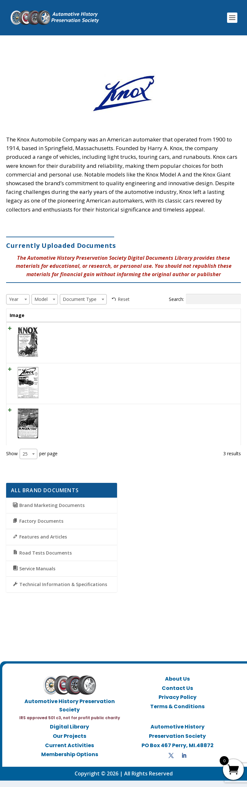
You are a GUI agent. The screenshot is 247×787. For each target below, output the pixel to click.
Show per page (32, 460)
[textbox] (15, 299)
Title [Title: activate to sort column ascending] (44, 315)
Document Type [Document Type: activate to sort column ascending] (180, 318)
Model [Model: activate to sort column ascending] (149, 315)
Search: (205, 299)
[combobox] (18, 299)
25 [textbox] (25, 460)
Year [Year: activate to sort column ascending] (125, 315)
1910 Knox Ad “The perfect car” (71, 376)
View (225, 337)
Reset (124, 299)
